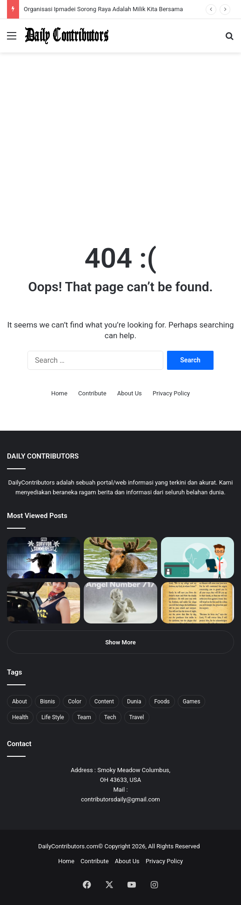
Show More (120, 642)
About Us (129, 393)
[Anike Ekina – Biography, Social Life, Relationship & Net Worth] (43, 602)
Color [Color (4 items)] (74, 701)
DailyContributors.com (68, 846)
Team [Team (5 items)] (84, 717)
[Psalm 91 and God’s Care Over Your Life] (197, 602)
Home (59, 393)
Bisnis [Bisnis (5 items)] (47, 701)
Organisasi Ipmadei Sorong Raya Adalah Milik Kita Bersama (103, 9)
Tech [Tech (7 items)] (110, 717)
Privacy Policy (171, 393)
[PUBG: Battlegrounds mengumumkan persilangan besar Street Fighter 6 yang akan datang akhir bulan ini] (43, 557)
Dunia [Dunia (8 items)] (134, 701)
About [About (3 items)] (19, 701)
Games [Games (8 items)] (192, 701)
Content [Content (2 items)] (104, 701)
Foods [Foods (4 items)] (161, 701)
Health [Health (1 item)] (20, 717)
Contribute (92, 393)
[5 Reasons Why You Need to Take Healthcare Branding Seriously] (197, 557)
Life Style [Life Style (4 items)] (52, 717)
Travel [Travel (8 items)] (136, 717)
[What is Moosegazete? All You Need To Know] (120, 557)
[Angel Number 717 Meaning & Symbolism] (120, 602)
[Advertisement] (120, 160)
